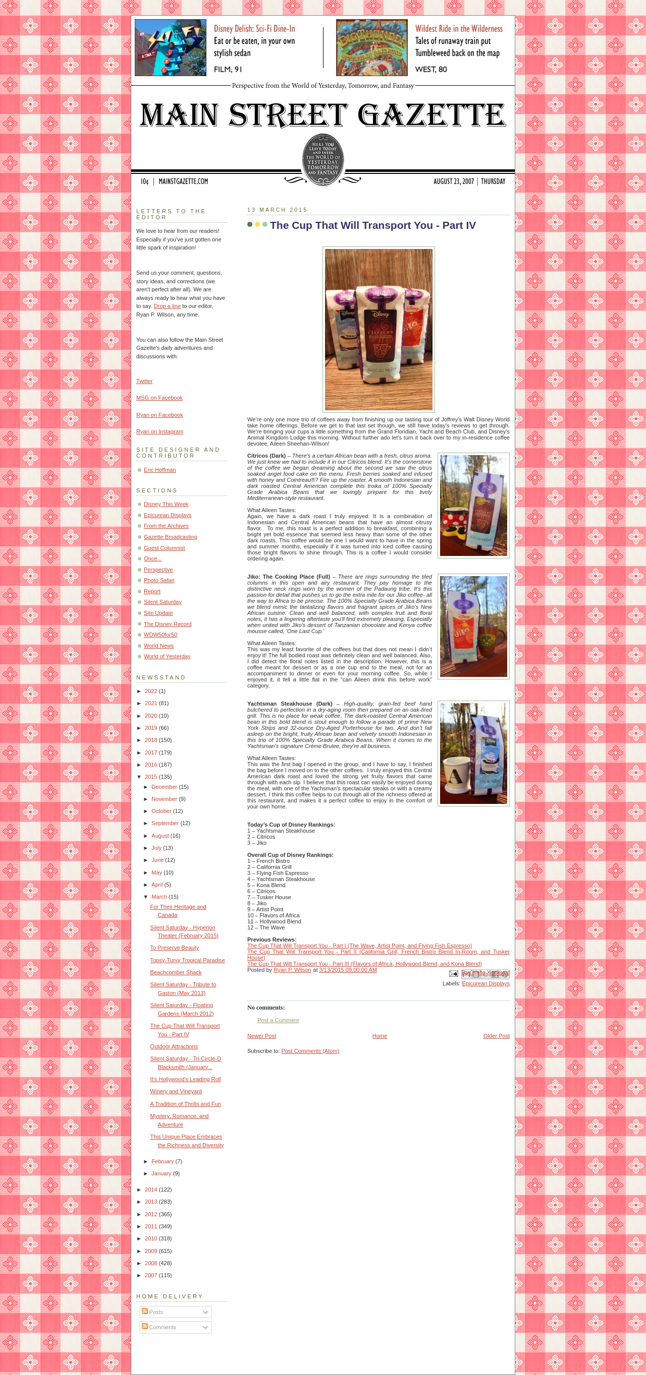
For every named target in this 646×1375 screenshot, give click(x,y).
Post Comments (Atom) (311, 1051)
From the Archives (166, 526)
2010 (152, 1238)
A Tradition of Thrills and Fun (185, 1104)
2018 (152, 740)
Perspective (158, 570)
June (158, 860)
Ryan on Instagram (159, 431)
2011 (152, 1226)
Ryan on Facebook (159, 415)
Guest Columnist (164, 548)
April (157, 885)
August (160, 836)
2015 (152, 777)
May (157, 872)
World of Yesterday (167, 656)
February (163, 1161)
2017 (152, 752)
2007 (152, 1275)
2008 (152, 1263)
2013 (152, 1202)
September (165, 823)
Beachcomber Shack (176, 972)
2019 (152, 728)
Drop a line (167, 306)
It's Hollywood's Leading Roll (185, 1079)
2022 (152, 691)
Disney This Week (166, 504)
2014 (152, 1189)
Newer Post (261, 1036)
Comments (159, 1327)
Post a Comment (278, 1020)
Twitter (144, 381)
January (162, 1173)
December (165, 787)
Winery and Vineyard (176, 1091)
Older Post (496, 1036)
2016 (152, 765)
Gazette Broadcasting (170, 537)
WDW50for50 (160, 635)
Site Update (158, 613)
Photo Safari (159, 580)
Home (379, 1036)
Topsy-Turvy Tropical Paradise (187, 960)
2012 (152, 1214)
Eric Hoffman (160, 470)
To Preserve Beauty (174, 948)
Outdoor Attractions (174, 1046)
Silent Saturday (163, 602)
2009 (152, 1251)
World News (159, 646)
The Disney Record (168, 624)
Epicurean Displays (486, 983)
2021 (152, 703)
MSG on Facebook (159, 398)
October (162, 811)
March (160, 897)
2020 (152, 716)
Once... (153, 558)
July (157, 848)
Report (152, 591)
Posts (153, 1312)
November (165, 799)
